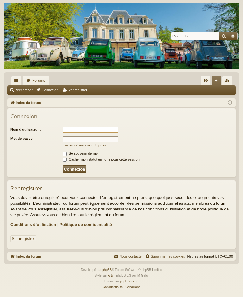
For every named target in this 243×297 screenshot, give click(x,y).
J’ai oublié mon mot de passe (85, 145)
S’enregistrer (77, 90)
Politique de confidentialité (85, 224)
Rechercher (24, 90)
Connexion (50, 90)
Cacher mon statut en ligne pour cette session (101, 159)
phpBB (107, 270)
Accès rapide (17, 81)
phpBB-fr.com (129, 281)
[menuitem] (205, 80)
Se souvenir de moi (80, 153)
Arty (111, 275)
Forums (38, 80)
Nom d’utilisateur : (25, 129)
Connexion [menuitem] (218, 81)
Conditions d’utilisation (33, 224)
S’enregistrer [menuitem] (228, 81)
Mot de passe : (22, 138)
